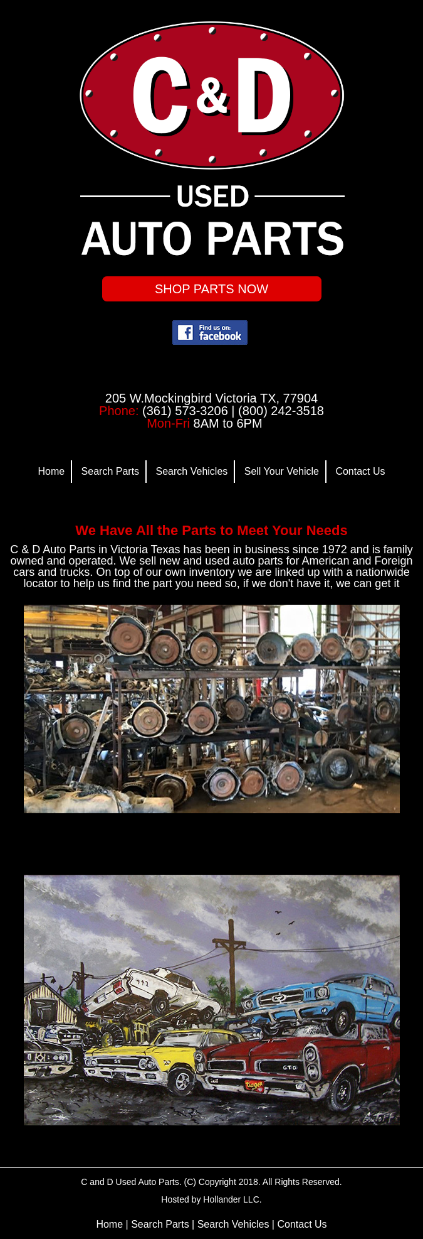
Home (51, 471)
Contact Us (360, 471)
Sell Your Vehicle (281, 471)
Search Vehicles (192, 471)
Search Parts (110, 471)
